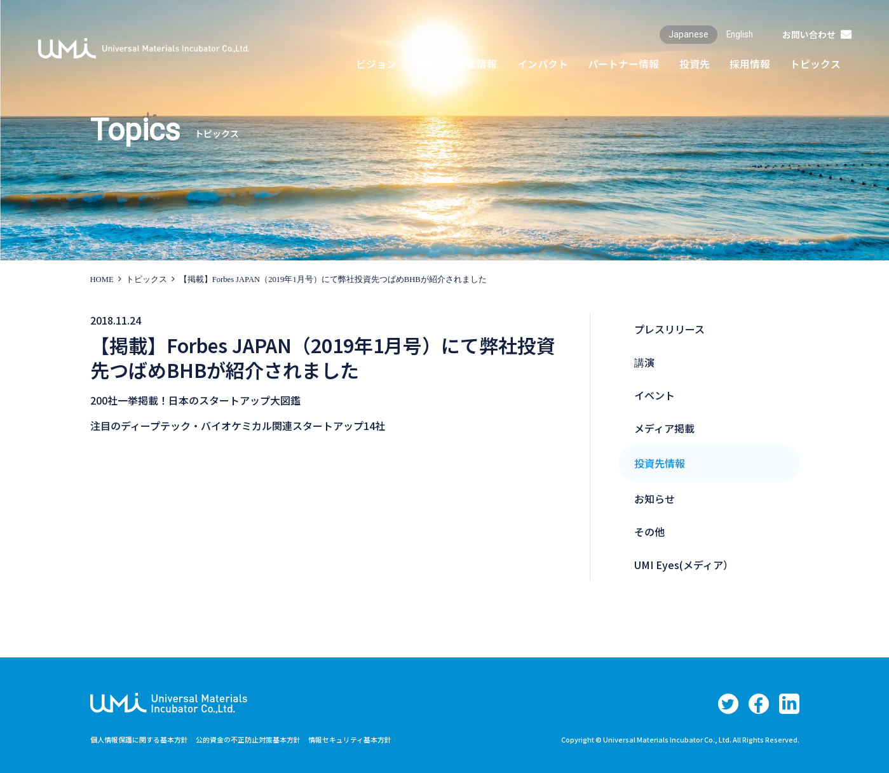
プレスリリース (669, 329)
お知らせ (654, 498)
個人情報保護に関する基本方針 (143, 739)
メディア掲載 (664, 428)
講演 (644, 362)
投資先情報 (659, 463)
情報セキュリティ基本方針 (372, 739)
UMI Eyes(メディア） (683, 564)
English (738, 34)
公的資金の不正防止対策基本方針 (262, 739)
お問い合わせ (808, 34)
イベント (654, 395)
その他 (649, 531)
